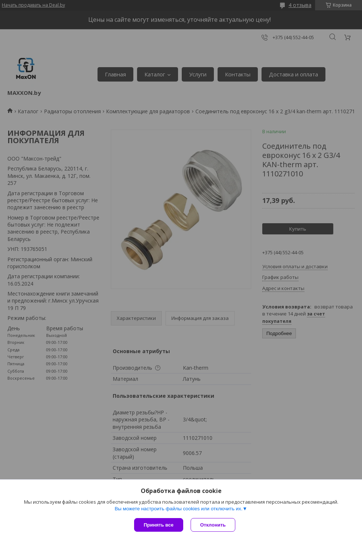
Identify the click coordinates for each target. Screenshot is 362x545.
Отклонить (213, 525)
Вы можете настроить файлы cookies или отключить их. (178, 508)
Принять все (159, 525)
